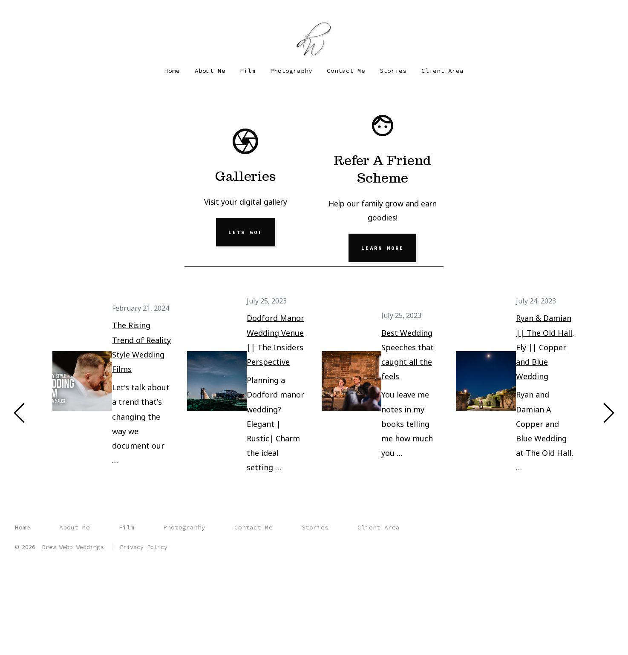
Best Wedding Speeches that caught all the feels (407, 355)
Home (172, 70)
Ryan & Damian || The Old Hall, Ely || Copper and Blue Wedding (545, 347)
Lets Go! (245, 232)
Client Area (442, 70)
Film (247, 70)
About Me (210, 70)
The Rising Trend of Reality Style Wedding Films (141, 347)
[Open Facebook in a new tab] (20, 13)
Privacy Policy (143, 547)
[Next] (608, 413)
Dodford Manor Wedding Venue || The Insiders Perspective (275, 340)
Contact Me (346, 70)
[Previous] (19, 413)
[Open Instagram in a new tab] (33, 13)
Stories (393, 70)
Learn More (382, 248)
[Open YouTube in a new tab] (48, 13)
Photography (291, 70)
